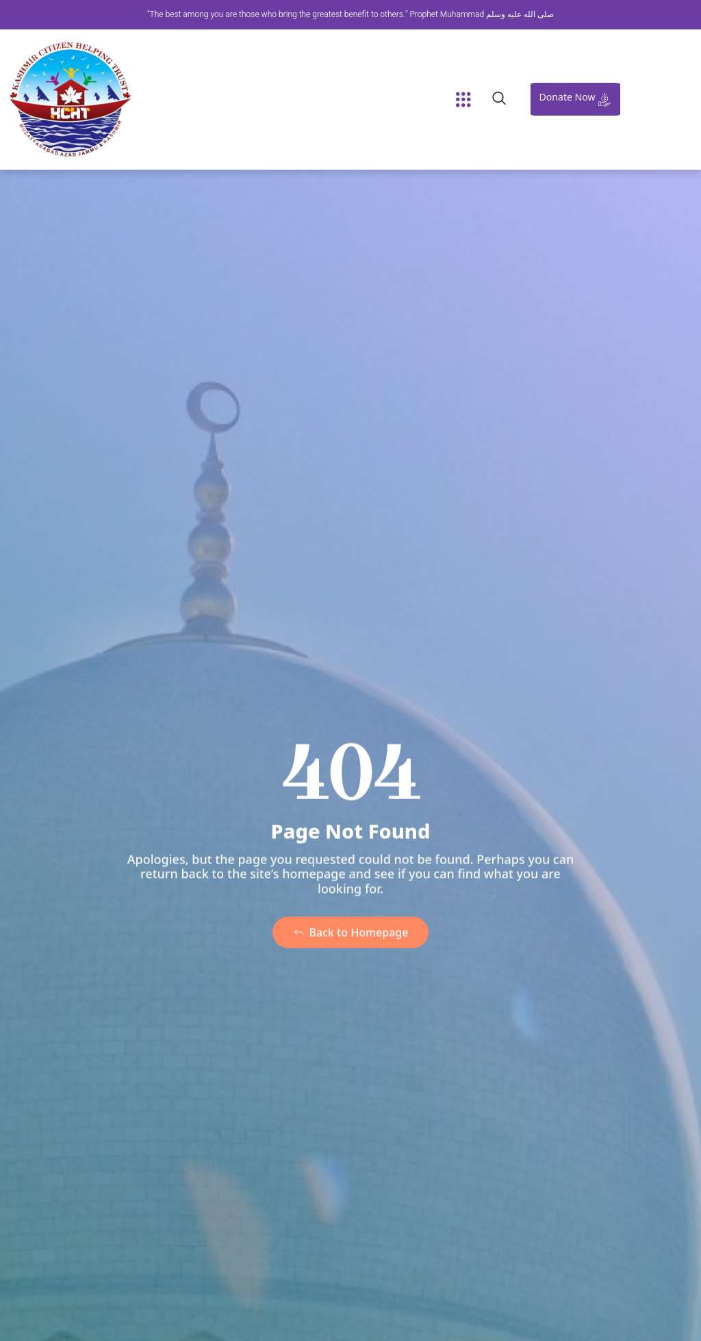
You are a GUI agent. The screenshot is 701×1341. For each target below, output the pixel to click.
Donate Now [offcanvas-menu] (577, 98)
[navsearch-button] (499, 99)
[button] (464, 100)
